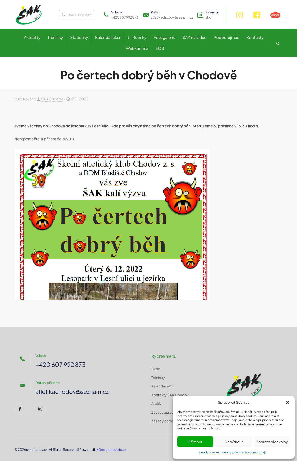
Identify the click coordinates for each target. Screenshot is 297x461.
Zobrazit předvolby (272, 441)
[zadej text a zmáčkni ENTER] (76, 14)
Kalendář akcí (162, 386)
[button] (287, 402)
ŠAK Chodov (52, 98)
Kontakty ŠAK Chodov (170, 395)
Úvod (155, 368)
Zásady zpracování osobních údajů (244, 452)
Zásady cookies (209, 452)
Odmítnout (233, 441)
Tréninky (158, 377)
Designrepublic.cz (112, 449)
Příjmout (195, 441)
